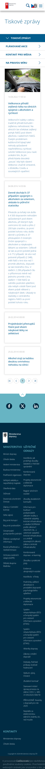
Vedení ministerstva (11, 464)
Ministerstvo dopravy (10, 6)
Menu (41, 5)
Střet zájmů (8, 515)
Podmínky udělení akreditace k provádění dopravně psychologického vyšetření (32, 588)
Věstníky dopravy (30, 648)
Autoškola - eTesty (31, 576)
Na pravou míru (16, 62)
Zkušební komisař (30, 681)
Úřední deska (9, 459)
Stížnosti (6, 493)
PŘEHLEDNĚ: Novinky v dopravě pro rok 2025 (32, 703)
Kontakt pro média (18, 54)
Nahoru (22, 395)
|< (10, 380)
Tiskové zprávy (21, 38)
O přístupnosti (22, 760)
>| (35, 380)
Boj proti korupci (10, 520)
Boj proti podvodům (11, 525)
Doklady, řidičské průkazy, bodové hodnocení (30, 665)
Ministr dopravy (9, 454)
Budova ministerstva (11, 469)
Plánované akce (16, 46)
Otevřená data (9, 488)
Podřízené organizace (12, 475)
